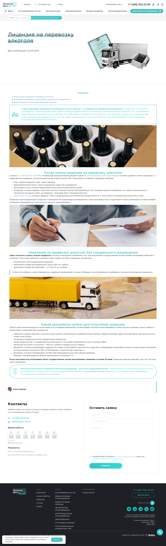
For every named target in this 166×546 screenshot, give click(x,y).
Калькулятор (88, 492)
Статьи (39, 503)
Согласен (56, 539)
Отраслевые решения (64, 522)
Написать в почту (146, 502)
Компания (41, 492)
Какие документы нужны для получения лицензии (35, 102)
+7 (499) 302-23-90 (21, 418)
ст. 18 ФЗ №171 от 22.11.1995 (29, 175)
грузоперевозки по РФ (29, 11)
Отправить (104, 465)
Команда (40, 499)
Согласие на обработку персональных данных (140, 516)
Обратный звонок (143, 494)
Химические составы (23, 195)
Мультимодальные (117, 11)
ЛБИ (151, 520)
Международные (94, 11)
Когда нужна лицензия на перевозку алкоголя (34, 97)
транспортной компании (94, 371)
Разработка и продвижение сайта (133, 534)
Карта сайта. (151, 524)
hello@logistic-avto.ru (113, 4)
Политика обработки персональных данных (140, 514)
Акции (39, 506)
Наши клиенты (43, 496)
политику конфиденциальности (125, 456)
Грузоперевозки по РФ (65, 492)
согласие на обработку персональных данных (108, 458)
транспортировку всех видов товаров (103, 175)
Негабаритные (53, 11)
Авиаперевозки (73, 11)
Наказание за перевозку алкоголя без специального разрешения (42, 99)
